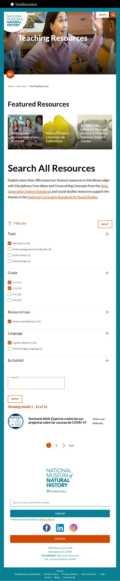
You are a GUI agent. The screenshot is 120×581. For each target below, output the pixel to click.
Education (22, 86)
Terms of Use (51, 574)
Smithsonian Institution (27, 574)
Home (11, 86)
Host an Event (88, 574)
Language (15, 333)
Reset (105, 224)
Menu (102, 14)
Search (113, 15)
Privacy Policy (47, 519)
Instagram (73, 528)
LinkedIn (60, 528)
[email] (60, 502)
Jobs (102, 574)
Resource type (19, 312)
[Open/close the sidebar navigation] (10, 74)
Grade (13, 273)
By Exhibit (16, 360)
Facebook (47, 528)
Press (48, 577)
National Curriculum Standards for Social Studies (63, 197)
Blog (57, 577)
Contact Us (69, 577)
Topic (12, 234)
